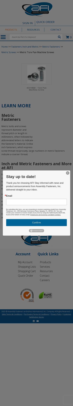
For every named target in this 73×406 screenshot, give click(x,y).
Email (9, 196)
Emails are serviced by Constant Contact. (45, 215)
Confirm (36, 222)
